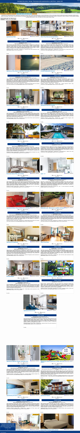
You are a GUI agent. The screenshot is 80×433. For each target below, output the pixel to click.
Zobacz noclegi (23, 42)
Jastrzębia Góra (36, 21)
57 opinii (28, 113)
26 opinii (30, 182)
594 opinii (27, 45)
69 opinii (64, 45)
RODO (10, 427)
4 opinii (28, 250)
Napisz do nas (49, 431)
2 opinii (71, 370)
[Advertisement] (40, 337)
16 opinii (31, 369)
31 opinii (63, 113)
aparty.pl (78, 0)
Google (13, 423)
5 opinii (63, 79)
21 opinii (60, 182)
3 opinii (33, 79)
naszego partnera (19, 51)
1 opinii (27, 284)
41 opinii (61, 250)
